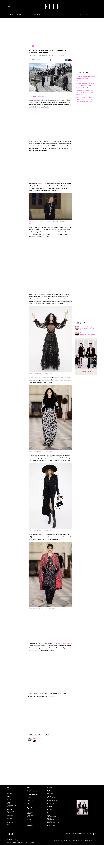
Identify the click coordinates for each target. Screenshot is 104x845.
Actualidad (50, 808)
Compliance (75, 840)
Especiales (50, 812)
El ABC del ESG (51, 825)
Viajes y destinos (11, 814)
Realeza (9, 799)
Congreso (50, 787)
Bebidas (9, 812)
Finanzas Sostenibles (53, 822)
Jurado (9, 819)
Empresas (29, 809)
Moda (11, 15)
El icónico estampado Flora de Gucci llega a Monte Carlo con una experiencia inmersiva (85, 85)
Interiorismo (51, 803)
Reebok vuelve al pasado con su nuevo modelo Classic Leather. (88, 333)
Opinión (49, 791)
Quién (8, 796)
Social (49, 818)
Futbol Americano (32, 799)
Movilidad (50, 821)
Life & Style (10, 823)
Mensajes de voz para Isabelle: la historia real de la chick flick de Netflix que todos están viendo (85, 99)
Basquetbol (30, 800)
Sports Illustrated (32, 794)
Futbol (29, 796)
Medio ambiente (51, 816)
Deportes (29, 787)
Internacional (31, 813)
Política (29, 824)
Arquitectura (51, 802)
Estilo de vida (37, 15)
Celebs (27, 15)
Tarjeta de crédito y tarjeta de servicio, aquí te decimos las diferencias (87, 328)
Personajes (10, 815)
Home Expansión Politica (34, 810)
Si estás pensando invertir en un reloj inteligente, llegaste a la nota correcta (85, 78)
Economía (30, 812)
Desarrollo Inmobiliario (54, 799)
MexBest (9, 810)
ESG (28, 818)
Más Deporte (30, 802)
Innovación (51, 824)
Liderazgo (50, 809)
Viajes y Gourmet (11, 805)
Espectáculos (10, 798)
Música (29, 790)
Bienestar (9, 817)
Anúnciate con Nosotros (88, 840)
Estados (49, 790)
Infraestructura (52, 800)
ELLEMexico (88, 834)
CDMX (48, 788)
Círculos (9, 800)
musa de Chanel (42, 183)
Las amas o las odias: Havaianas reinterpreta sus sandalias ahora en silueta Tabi (85, 92)
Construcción (51, 797)
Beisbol (29, 797)
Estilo (8, 824)
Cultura (9, 806)
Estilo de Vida (11, 818)
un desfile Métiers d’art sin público (61, 643)
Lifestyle (29, 803)
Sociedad (50, 793)
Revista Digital (86, 371)
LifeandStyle (30, 821)
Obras (28, 816)
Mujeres (29, 819)
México (29, 827)
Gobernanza (51, 819)
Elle (8, 787)
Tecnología (30, 815)
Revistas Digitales (86, 14)
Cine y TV (29, 788)
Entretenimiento (11, 825)
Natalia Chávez (37, 738)
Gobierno (30, 825)
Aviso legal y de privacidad (62, 840)
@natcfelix (42, 96)
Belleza (19, 15)
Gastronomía (10, 811)
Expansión (30, 808)
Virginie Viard (52, 696)
